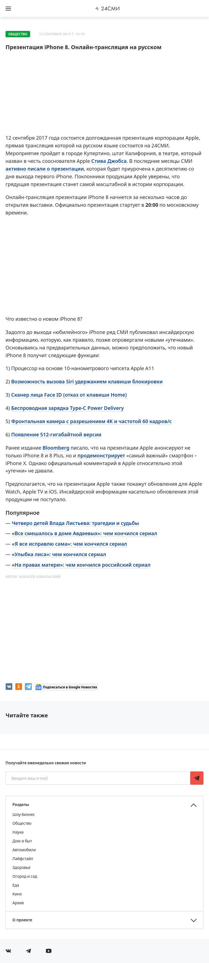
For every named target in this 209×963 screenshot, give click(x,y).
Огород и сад (24, 876)
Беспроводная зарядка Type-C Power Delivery (67, 408)
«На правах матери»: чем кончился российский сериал (81, 564)
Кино (17, 893)
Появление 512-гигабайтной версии (56, 434)
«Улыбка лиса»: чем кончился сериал (59, 554)
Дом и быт (22, 840)
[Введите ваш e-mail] (98, 778)
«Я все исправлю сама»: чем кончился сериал (69, 543)
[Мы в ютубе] (48, 951)
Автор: (33, 576)
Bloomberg (56, 447)
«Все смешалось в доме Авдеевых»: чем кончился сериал (84, 533)
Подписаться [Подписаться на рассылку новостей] (197, 778)
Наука (17, 832)
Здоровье (21, 867)
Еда (15, 885)
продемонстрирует (101, 455)
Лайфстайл (22, 858)
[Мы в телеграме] (28, 951)
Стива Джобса (109, 161)
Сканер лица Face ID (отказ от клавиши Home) (69, 394)
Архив (18, 902)
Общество (17, 34)
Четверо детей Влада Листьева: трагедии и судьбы (75, 523)
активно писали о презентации (45, 168)
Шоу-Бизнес (23, 814)
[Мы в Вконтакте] (8, 951)
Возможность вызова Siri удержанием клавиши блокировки (87, 381)
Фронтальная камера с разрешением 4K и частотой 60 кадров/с (91, 421)
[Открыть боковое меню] (8, 8)
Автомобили (24, 849)
